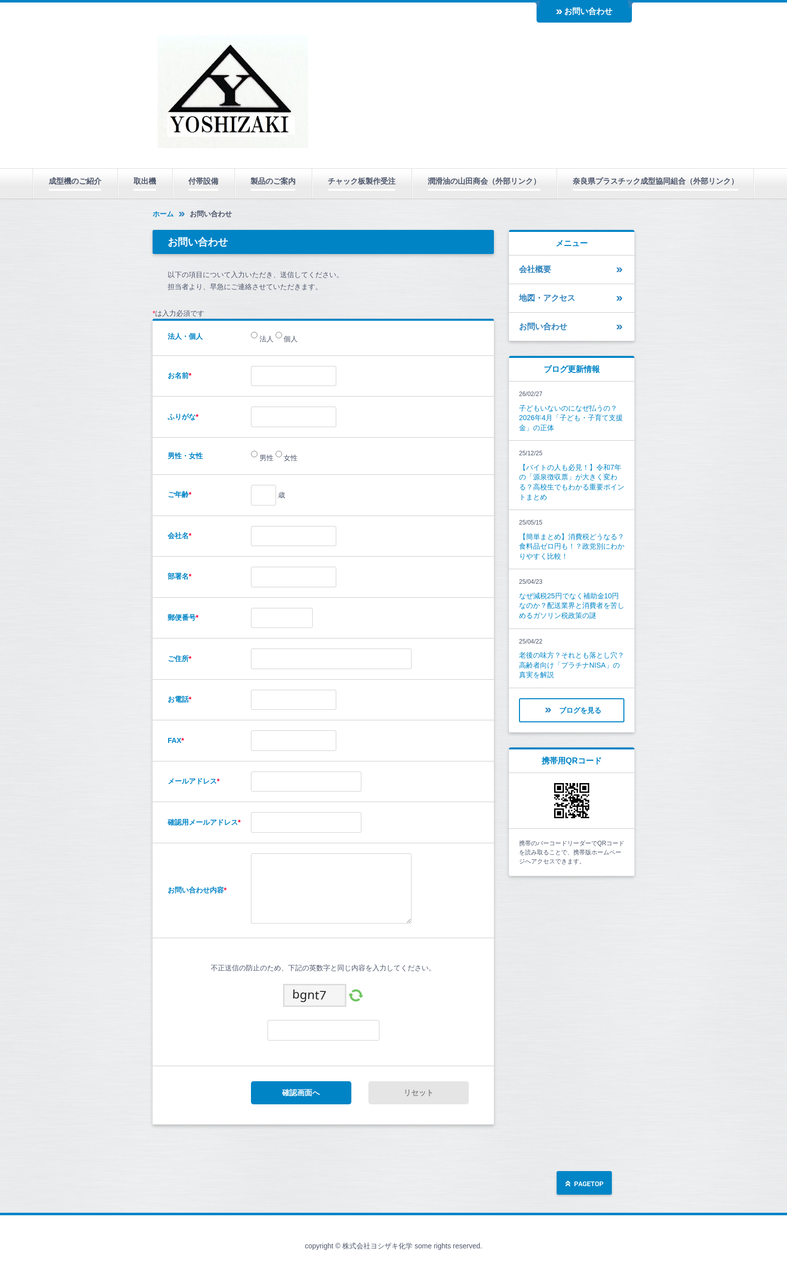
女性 (290, 458)
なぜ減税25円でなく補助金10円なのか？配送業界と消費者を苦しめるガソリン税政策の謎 (571, 605)
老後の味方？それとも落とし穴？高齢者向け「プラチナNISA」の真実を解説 (571, 665)
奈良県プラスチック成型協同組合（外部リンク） (655, 181)
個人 (290, 339)
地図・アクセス (547, 298)
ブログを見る (580, 710)
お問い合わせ (588, 11)
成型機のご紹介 (75, 181)
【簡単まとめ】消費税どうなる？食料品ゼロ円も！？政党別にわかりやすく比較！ (571, 546)
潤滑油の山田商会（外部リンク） (484, 181)
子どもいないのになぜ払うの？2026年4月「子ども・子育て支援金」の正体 (571, 418)
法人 (265, 339)
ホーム (163, 214)
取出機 (145, 181)
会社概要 (535, 269)
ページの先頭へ (584, 1184)
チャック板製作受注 (362, 181)
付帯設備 (203, 181)
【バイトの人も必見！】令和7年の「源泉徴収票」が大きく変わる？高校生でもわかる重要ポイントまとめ (571, 482)
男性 (265, 458)
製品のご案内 (273, 181)
